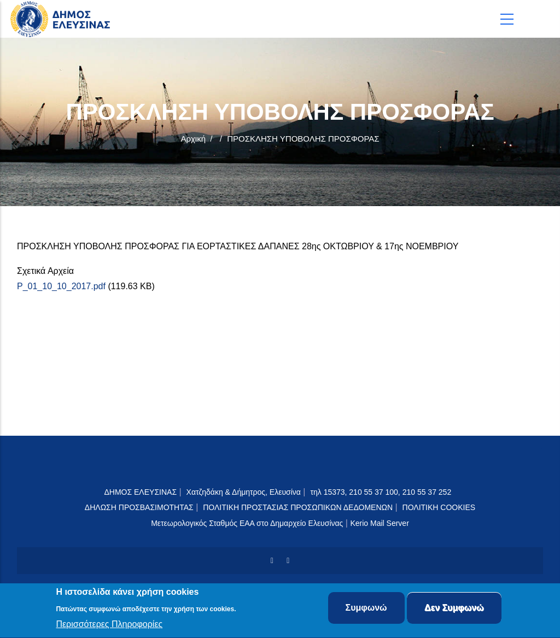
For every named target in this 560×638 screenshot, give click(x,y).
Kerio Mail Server (379, 523)
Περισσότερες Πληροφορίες (109, 625)
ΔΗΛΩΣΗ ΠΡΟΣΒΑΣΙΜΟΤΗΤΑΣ (139, 507)
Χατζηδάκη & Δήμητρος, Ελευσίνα (243, 492)
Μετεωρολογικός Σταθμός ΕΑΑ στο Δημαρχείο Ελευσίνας (247, 523)
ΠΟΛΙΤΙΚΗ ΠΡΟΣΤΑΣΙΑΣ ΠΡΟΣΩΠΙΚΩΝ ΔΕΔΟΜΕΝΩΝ (298, 507)
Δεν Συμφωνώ (454, 609)
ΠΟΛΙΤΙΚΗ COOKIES (439, 507)
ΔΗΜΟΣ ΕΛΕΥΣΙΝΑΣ (140, 492)
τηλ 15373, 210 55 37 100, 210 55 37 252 (381, 492)
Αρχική (193, 138)
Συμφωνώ (366, 609)
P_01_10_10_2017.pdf (61, 286)
